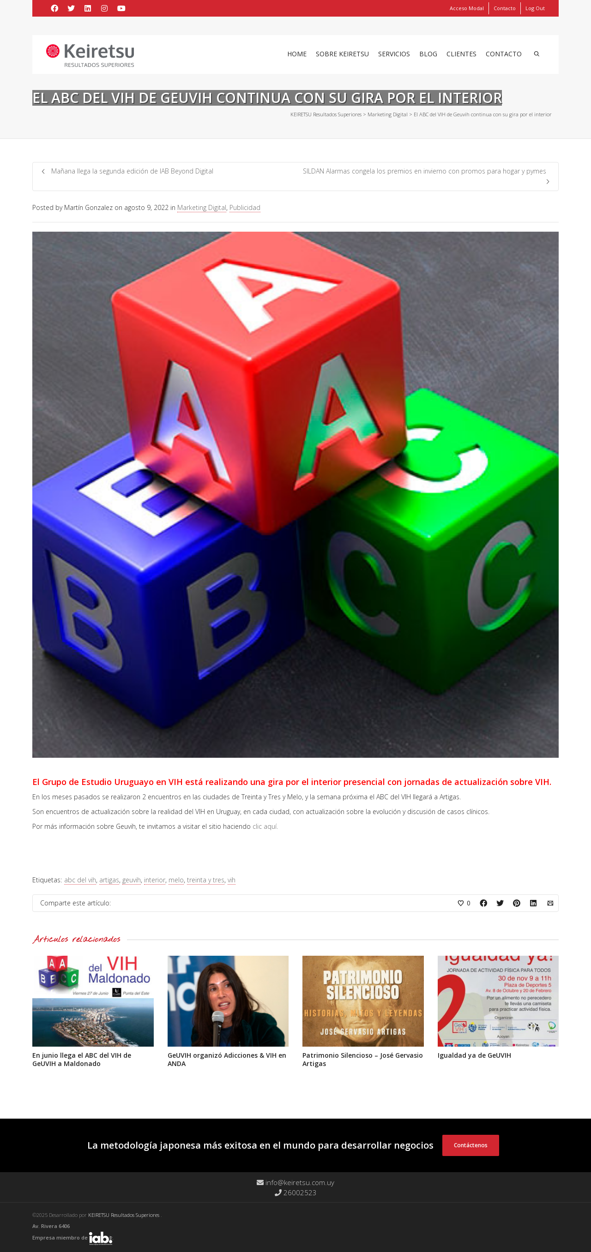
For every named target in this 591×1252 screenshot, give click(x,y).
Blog (428, 53)
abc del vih (80, 879)
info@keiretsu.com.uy (295, 1182)
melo (176, 879)
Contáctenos (471, 1145)
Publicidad (244, 207)
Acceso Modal (467, 8)
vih (231, 879)
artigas (109, 879)
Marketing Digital (201, 207)
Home (297, 53)
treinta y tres (205, 879)
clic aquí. (265, 826)
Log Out (535, 8)
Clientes (461, 53)
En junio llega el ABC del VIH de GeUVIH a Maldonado (81, 1059)
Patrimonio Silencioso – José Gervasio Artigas (362, 1059)
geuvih (131, 879)
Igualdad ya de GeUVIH (474, 1055)
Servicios (394, 53)
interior (154, 879)
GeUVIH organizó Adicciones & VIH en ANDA (227, 1059)
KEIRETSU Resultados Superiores (124, 1214)
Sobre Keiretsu (342, 53)
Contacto (505, 8)
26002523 (296, 1192)
